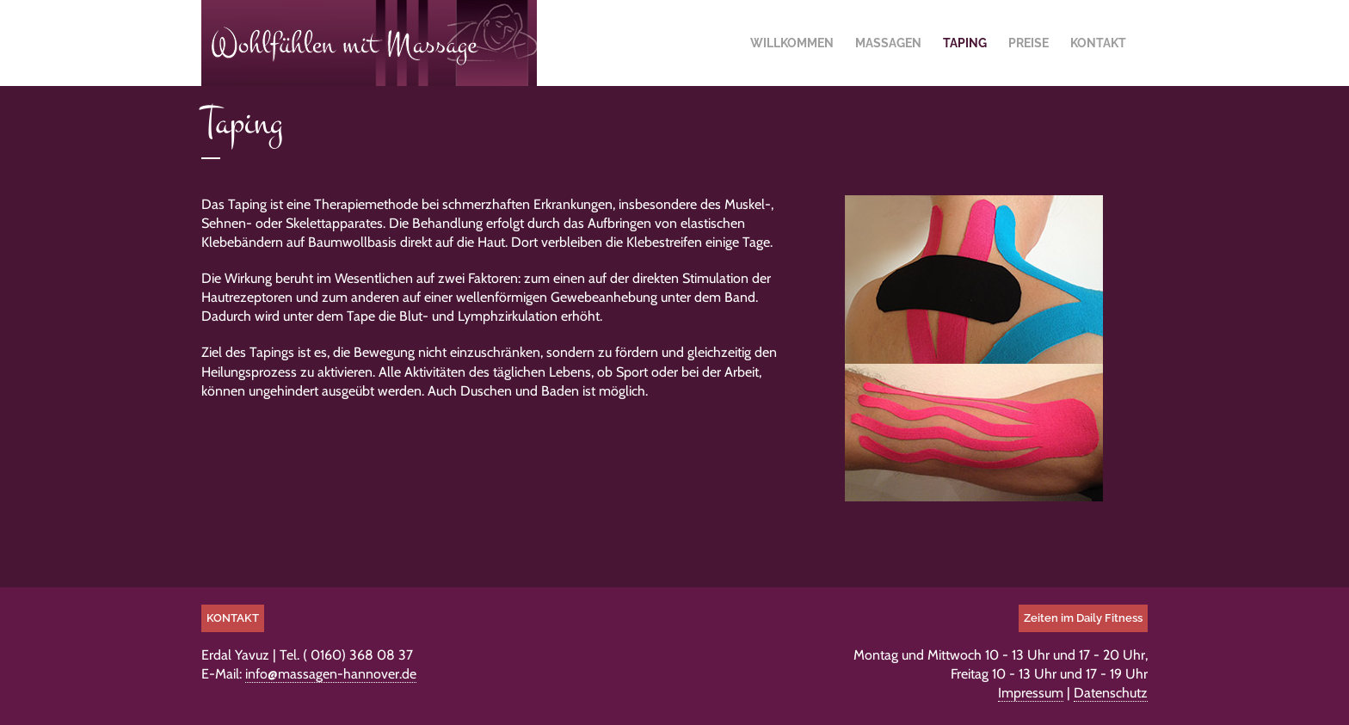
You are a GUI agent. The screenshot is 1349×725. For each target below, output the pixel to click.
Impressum (1030, 693)
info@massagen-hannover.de (330, 674)
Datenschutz (1111, 693)
